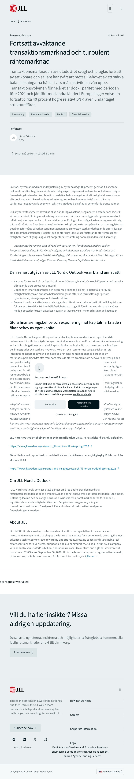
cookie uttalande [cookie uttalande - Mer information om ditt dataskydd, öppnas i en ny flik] (82, 394)
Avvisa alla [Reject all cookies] (50, 404)
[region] (67, 390)
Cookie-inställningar (67, 414)
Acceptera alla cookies (84, 404)
